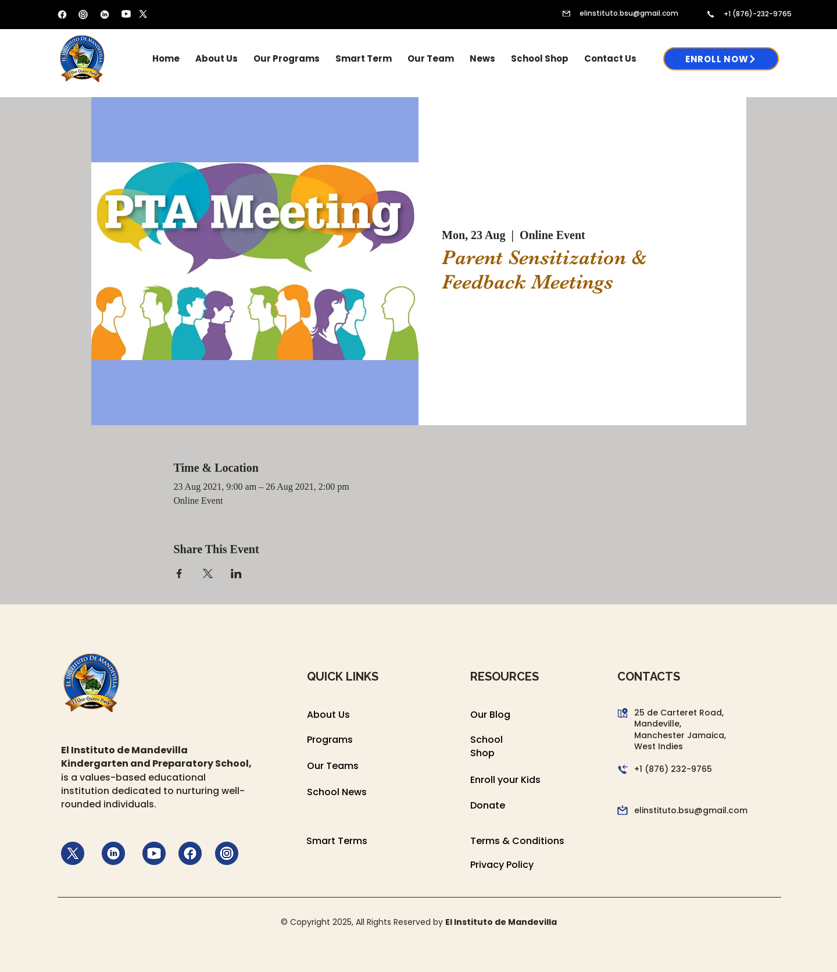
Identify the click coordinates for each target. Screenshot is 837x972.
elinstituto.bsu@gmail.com (629, 13)
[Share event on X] (207, 573)
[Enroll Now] (721, 58)
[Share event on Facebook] (179, 573)
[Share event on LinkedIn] (236, 573)
